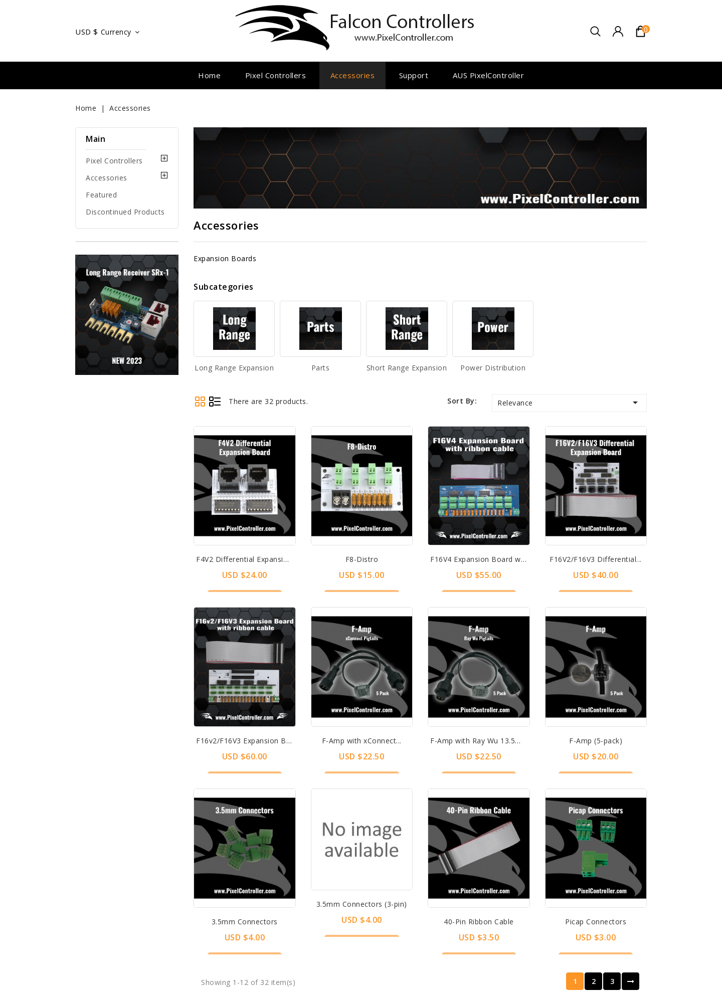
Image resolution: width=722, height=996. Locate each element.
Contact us (210, 979)
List (215, 401)
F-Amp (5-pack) (595, 635)
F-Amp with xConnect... (362, 635)
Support (414, 75)
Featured (101, 195)
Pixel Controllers (275, 75)
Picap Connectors (595, 786)
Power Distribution (492, 367)
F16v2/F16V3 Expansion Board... (251, 740)
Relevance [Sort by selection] (569, 402)
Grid (200, 401)
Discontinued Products (125, 212)
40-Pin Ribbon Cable (596, 710)
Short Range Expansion (407, 367)
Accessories (352, 75)
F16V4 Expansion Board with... (482, 559)
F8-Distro (362, 559)
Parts (320, 367)
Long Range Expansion (234, 367)
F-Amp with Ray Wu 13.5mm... (482, 635)
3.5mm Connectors (361, 710)
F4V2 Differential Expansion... (246, 559)
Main (95, 138)
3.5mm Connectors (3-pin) (478, 799)
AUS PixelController (488, 75)
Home (209, 75)
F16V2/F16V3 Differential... (596, 559)
